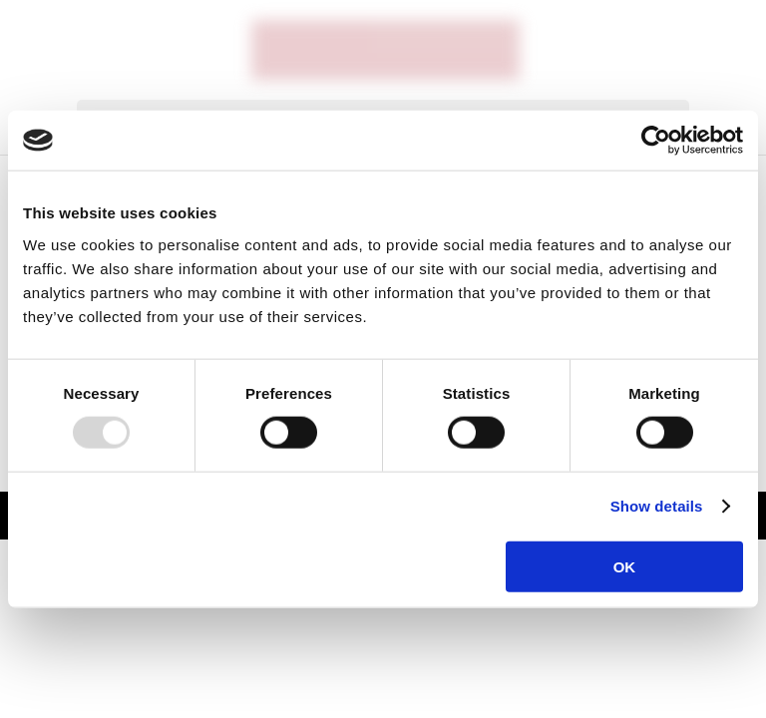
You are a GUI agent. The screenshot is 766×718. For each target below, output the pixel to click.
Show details (656, 506)
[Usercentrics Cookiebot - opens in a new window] (656, 141)
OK (624, 565)
